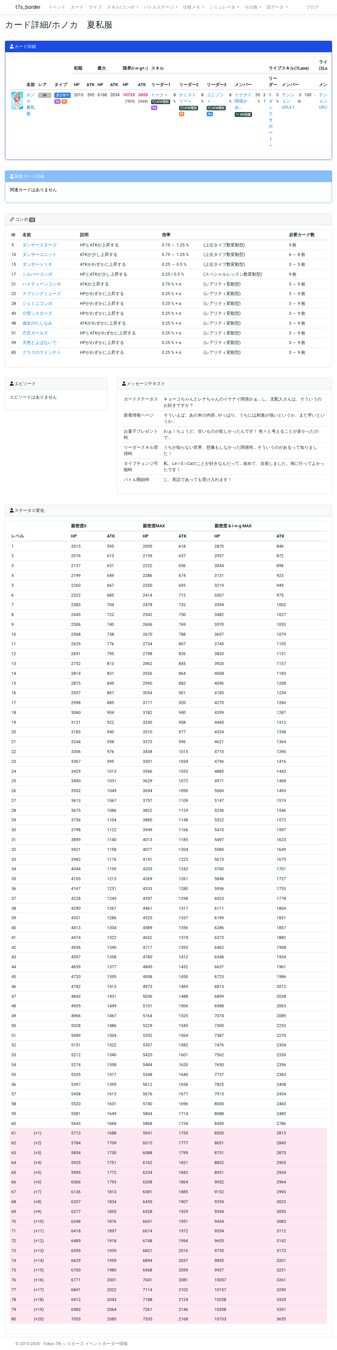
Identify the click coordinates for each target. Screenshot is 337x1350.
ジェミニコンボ (37, 303)
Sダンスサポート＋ (271, 120)
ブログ (312, 7)
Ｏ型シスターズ (37, 313)
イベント (56, 7)
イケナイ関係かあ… (243, 101)
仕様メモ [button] (192, 7)
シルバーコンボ (37, 274)
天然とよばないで (39, 342)
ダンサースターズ (39, 244)
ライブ (95, 7)
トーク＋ (159, 94)
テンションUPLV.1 (288, 101)
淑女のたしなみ (37, 323)
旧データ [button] (276, 7)
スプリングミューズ (41, 293)
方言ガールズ (35, 333)
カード (77, 7)
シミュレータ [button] (223, 7)
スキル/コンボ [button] (121, 7)
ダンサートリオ (37, 264)
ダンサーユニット (39, 254)
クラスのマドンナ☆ (41, 352)
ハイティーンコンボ (41, 284)
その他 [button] (251, 7)
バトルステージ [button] (159, 7)
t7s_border (27, 7)
